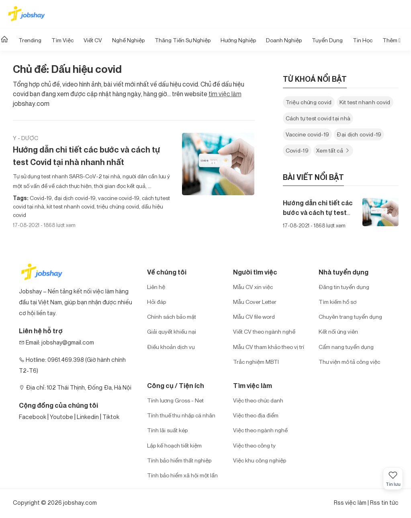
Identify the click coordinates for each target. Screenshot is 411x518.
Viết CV (93, 40)
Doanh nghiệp (284, 40)
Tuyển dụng (327, 40)
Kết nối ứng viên (338, 331)
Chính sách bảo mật (171, 316)
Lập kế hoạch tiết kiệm (174, 445)
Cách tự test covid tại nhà (318, 118)
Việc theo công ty (254, 445)
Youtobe (61, 417)
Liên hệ (156, 287)
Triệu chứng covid (309, 102)
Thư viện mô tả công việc (349, 361)
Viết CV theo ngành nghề (264, 331)
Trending (29, 40)
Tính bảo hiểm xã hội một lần (182, 475)
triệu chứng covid (117, 206)
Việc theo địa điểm (255, 415)
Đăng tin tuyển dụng (344, 287)
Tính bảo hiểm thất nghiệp (179, 460)
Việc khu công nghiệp (259, 460)
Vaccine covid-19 (307, 134)
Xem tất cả (333, 150)
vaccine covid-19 (118, 198)
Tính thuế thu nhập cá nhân (181, 415)
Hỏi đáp (156, 301)
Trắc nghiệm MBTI (256, 361)
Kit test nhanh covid (365, 102)
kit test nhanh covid (69, 206)
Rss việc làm (350, 502)
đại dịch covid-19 (74, 198)
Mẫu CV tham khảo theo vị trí (268, 347)
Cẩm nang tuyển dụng (346, 347)
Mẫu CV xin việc (253, 287)
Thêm (391, 40)
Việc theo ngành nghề (260, 430)
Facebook (32, 417)
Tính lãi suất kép (167, 430)
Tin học (362, 40)
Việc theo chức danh (258, 400)
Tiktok (110, 417)
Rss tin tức (384, 502)
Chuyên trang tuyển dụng (350, 316)
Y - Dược (25, 138)
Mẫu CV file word (254, 316)
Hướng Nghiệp (238, 40)
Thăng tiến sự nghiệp (183, 40)
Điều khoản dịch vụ (171, 347)
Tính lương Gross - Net (175, 400)
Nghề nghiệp (128, 40)
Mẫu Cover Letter (254, 301)
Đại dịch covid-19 (359, 134)
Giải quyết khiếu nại (171, 331)
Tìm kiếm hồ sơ (337, 301)
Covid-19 (41, 198)
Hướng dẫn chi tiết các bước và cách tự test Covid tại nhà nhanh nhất (86, 155)
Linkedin (88, 417)
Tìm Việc (62, 40)
